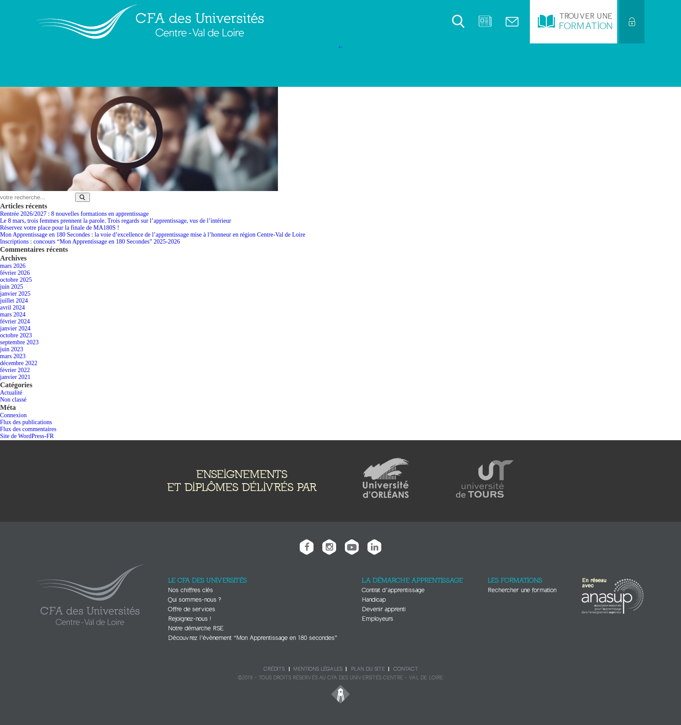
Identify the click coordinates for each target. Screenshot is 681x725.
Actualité (11, 392)
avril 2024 (12, 307)
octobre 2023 (16, 335)
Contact (405, 669)
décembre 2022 (18, 363)
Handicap (374, 599)
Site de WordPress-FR (27, 436)
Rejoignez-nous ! (189, 619)
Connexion (13, 415)
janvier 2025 (15, 293)
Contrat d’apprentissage (393, 590)
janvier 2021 (15, 377)
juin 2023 (11, 349)
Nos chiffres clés (190, 590)
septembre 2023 (19, 342)
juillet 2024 (14, 300)
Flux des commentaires (28, 429)
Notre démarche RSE (196, 628)
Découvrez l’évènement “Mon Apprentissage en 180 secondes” (252, 638)
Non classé (13, 399)
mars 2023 (13, 356)
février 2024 (15, 321)
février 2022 (15, 370)
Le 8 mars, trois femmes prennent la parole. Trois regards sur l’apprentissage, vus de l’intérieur (115, 221)
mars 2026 (13, 266)
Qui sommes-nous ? (194, 599)
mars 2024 (13, 314)
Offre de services (191, 609)
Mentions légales (317, 669)
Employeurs (377, 619)
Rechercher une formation (522, 590)
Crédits (274, 669)
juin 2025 (11, 286)
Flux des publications (26, 422)
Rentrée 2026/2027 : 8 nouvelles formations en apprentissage (74, 214)
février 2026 (15, 273)
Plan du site (368, 669)
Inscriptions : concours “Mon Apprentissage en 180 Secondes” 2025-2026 (90, 241)
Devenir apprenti (384, 609)
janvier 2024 (15, 328)
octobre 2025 (16, 280)
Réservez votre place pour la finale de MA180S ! (59, 227)
